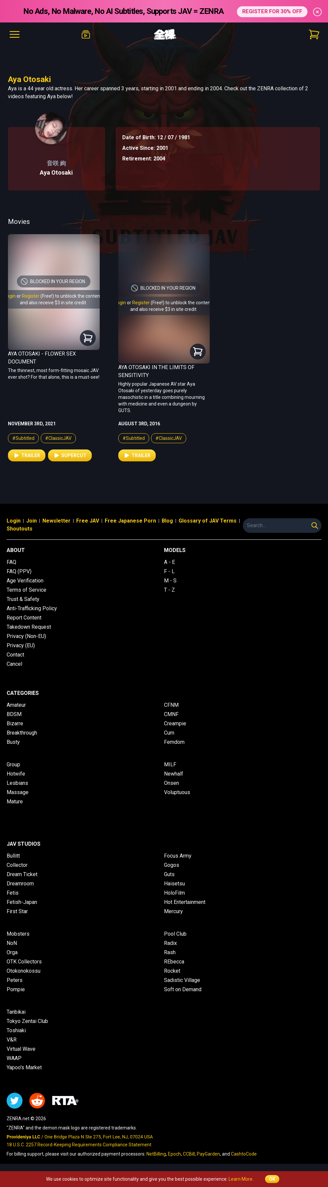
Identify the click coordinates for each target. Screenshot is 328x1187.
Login (10, 296)
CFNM (171, 705)
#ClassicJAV (58, 438)
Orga (12, 952)
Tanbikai (16, 1012)
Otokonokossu (23, 971)
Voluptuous (177, 792)
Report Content (24, 618)
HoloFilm (174, 893)
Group (13, 764)
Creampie (175, 723)
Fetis (13, 893)
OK (272, 1179)
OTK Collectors (24, 961)
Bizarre (15, 723)
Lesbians (17, 783)
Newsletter (56, 521)
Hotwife (16, 774)
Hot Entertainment (184, 902)
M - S (170, 580)
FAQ (11, 562)
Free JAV (87, 521)
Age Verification (25, 580)
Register (30, 296)
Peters (15, 980)
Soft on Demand (182, 989)
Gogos (171, 865)
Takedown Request (29, 627)
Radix (170, 943)
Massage (17, 792)
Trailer (26, 455)
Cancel (14, 664)
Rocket (172, 971)
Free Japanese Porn (130, 521)
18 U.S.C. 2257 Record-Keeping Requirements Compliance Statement (79, 1144)
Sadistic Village (182, 980)
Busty (13, 742)
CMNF (171, 714)
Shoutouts (19, 529)
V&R (12, 1040)
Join (31, 521)
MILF (170, 764)
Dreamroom (20, 883)
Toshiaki (16, 1030)
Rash (170, 952)
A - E (169, 562)
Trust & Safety (23, 599)
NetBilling (156, 1154)
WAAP (14, 1058)
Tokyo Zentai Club (27, 1021)
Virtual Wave (21, 1049)
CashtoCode (244, 1154)
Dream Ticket (22, 874)
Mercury (173, 911)
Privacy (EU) (21, 645)
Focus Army (177, 856)
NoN (12, 943)
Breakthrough (22, 733)
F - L (169, 571)
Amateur (16, 705)
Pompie (16, 989)
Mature (15, 801)
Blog (167, 521)
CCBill (189, 1154)
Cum (169, 733)
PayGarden (208, 1154)
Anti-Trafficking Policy (32, 608)
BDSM (14, 714)
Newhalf (173, 774)
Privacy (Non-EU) (26, 636)
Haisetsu (174, 883)
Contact (15, 655)
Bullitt (13, 856)
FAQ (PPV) (19, 571)
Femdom (174, 742)
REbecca (174, 961)
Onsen (171, 783)
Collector (17, 865)
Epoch (174, 1154)
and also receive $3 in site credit (53, 302)
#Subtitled (23, 438)
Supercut (69, 455)
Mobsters (18, 934)
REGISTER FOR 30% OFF (272, 11)
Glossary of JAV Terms (208, 521)
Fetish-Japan (22, 902)
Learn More (240, 1179)
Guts (169, 874)
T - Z (169, 590)
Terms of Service (26, 590)
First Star (17, 911)
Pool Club (175, 934)
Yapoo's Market (24, 1067)
